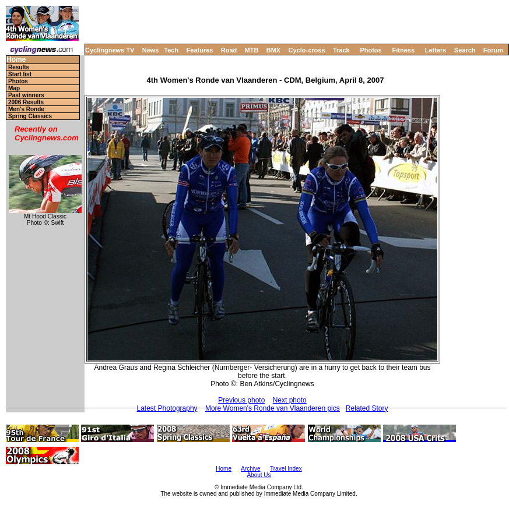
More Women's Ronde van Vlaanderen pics (272, 408)
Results (18, 67)
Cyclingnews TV (109, 50)
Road (229, 50)
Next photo (290, 400)
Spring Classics (30, 116)
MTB (252, 50)
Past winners (26, 95)
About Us (259, 475)
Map (14, 88)
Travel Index (286, 468)
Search (465, 50)
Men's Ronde (26, 109)
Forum (493, 50)
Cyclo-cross (307, 50)
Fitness (403, 50)
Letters (436, 50)
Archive (250, 468)
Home (16, 59)
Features (200, 50)
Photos (370, 50)
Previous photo (241, 400)
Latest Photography (167, 408)
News (150, 50)
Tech (171, 50)
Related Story (367, 408)
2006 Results (26, 102)
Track (341, 50)
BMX (273, 50)
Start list (19, 74)
